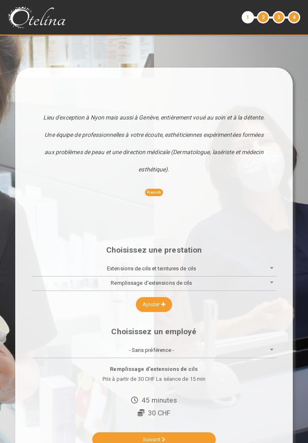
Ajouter (154, 304)
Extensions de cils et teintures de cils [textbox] (151, 268)
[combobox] (154, 269)
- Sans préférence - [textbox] (152, 350)
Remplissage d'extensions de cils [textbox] (151, 283)
